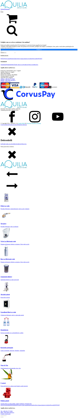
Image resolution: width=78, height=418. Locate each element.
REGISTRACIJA (29, 64)
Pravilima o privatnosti (21, 52)
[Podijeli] (4, 415)
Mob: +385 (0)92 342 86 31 (7, 412)
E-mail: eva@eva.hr (5, 414)
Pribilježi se (39, 49)
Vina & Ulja (21, 405)
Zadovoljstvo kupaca (19, 58)
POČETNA (3, 58)
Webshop (3, 9)
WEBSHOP (3, 64)
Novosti (34, 58)
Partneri (12, 58)
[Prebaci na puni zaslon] (2, 415)
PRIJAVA (35, 64)
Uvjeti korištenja (5, 124)
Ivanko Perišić (21, 123)
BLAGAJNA (22, 64)
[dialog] (39, 136)
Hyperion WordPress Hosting (34, 123)
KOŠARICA (15, 64)
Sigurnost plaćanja (22, 124)
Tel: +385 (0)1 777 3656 (6, 411)
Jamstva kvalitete (28, 58)
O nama (8, 58)
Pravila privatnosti (13, 124)
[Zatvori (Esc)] (5, 415)
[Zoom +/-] (1, 415)
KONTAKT (39, 58)
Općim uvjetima (11, 52)
